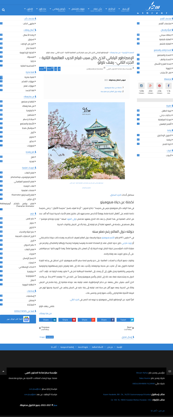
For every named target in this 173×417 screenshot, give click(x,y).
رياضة (169, 139)
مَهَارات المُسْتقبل (77, 9)
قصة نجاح (30, 48)
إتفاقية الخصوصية (67, 346)
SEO (32, 61)
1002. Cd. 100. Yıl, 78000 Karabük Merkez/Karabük (129, 399)
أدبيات (168, 155)
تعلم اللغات (29, 172)
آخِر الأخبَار (111, 9)
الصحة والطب (165, 59)
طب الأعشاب (165, 72)
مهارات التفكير (28, 81)
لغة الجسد (29, 90)
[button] (18, 318)
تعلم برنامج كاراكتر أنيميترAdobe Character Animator (17, 205)
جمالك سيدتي (165, 34)
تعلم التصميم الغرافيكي (24, 181)
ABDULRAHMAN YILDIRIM (142, 383)
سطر (55, 405)
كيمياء (31, 262)
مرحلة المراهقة (164, 119)
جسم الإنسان (28, 258)
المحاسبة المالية (27, 65)
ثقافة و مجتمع (28, 101)
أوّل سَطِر (125, 9)
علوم (32, 223)
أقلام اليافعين (165, 123)
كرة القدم (167, 144)
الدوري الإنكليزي (164, 135)
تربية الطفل (166, 110)
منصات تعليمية (27, 190)
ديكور (32, 141)
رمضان (31, 300)
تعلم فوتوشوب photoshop (22, 177)
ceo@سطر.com (34, 388)
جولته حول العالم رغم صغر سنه (111, 91)
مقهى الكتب (28, 23)
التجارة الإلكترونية (27, 52)
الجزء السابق (115, 194)
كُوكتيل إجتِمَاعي (58, 9)
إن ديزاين (30, 199)
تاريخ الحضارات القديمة (24, 236)
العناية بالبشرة (165, 39)
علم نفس (30, 218)
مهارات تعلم (29, 85)
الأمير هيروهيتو (108, 237)
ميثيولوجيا (30, 275)
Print (50, 68)
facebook (49, 336)
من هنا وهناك (45, 313)
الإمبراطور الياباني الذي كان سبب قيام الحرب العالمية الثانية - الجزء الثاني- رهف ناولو (86, 59)
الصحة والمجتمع (164, 55)
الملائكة (30, 304)
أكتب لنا (53, 346)
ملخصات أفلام (165, 23)
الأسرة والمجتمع (27, 123)
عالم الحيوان (29, 245)
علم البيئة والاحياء (26, 231)
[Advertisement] (86, 33)
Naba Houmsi (144, 378)
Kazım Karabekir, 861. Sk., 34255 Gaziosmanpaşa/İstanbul (123, 394)
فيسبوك (30, 56)
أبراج (32, 132)
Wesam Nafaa (141, 372)
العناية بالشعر (165, 43)
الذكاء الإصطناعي (26, 267)
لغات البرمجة (29, 185)
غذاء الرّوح (42, 9)
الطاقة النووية (28, 284)
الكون (31, 227)
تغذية (31, 161)
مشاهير (31, 114)
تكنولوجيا (30, 110)
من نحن (110, 346)
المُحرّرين (30, 9)
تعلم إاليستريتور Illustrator (23, 194)
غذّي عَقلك (96, 9)
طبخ (32, 156)
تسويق (31, 39)
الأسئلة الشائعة (97, 346)
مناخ (32, 280)
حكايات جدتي (165, 115)
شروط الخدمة (83, 346)
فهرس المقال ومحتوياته (115, 79)
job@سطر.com (29, 394)
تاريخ (32, 240)
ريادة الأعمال (28, 34)
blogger (42, 336)
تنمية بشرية (29, 77)
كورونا (168, 68)
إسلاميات (30, 295)
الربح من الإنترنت (27, 43)
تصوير (31, 136)
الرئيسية (119, 346)
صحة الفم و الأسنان (162, 63)
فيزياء (31, 253)
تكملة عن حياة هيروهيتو (113, 87)
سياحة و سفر (28, 119)
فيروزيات (30, 145)
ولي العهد (71, 218)
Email (43, 68)
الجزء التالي (74, 299)
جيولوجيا (30, 271)
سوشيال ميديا (28, 128)
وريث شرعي (127, 242)
